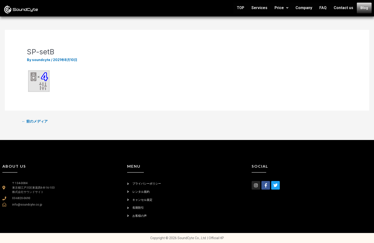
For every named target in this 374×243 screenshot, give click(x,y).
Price (281, 7)
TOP (240, 7)
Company (304, 7)
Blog (364, 8)
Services (259, 7)
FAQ (323, 7)
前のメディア (35, 121)
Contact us (343, 7)
